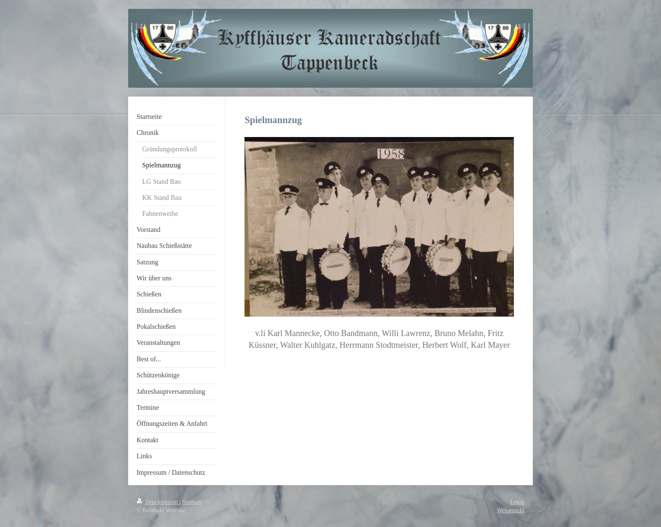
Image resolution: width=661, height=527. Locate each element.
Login (517, 502)
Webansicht (510, 510)
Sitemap (192, 502)
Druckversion (158, 502)
